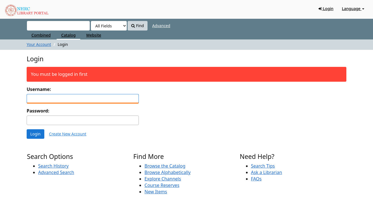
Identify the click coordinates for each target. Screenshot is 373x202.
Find (137, 25)
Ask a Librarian (266, 172)
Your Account (39, 44)
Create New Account (67, 134)
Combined (41, 35)
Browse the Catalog (164, 166)
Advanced (161, 25)
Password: (38, 111)
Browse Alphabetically (167, 172)
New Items (155, 192)
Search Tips (263, 166)
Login (326, 8)
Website (93, 35)
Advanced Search (56, 172)
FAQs (256, 179)
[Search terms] (58, 25)
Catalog (68, 35)
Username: (39, 89)
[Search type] (109, 25)
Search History (53, 166)
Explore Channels (162, 179)
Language (353, 8)
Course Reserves (161, 185)
